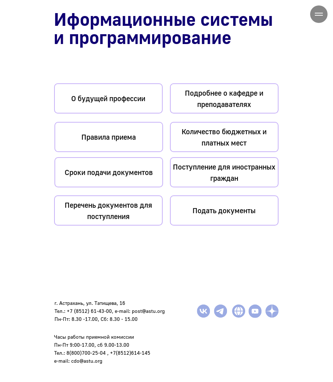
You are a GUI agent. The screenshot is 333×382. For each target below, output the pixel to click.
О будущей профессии (108, 98)
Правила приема (108, 136)
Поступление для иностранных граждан (224, 172)
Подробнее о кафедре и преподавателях (224, 98)
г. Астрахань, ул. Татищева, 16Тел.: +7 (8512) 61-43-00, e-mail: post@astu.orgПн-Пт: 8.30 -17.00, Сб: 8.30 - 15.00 (109, 311)
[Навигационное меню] (319, 14)
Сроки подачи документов (109, 172)
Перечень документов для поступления (108, 210)
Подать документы (224, 210)
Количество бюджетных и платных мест (224, 137)
